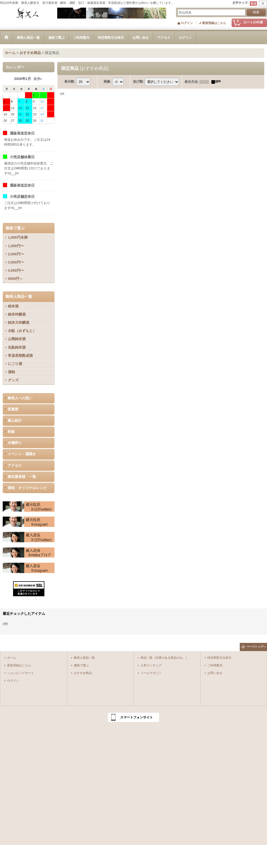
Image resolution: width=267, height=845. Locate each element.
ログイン (187, 23)
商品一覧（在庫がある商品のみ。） (165, 657)
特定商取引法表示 (219, 657)
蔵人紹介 (15, 420)
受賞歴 (13, 409)
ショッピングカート (20, 673)
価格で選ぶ (81, 665)
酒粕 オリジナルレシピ (27, 488)
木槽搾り (15, 443)
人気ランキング (151, 665)
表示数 (69, 81)
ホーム (11, 657)
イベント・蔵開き (22, 454)
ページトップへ (256, 646)
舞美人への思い (20, 398)
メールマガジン (151, 673)
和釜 (11, 432)
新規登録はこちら (214, 23)
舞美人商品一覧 (84, 657)
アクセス (15, 465)
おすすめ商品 (83, 673)
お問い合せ (214, 673)
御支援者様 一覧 (22, 477)
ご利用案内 (214, 665)
